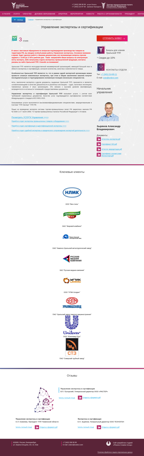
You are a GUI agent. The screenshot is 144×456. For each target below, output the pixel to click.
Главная (31, 19)
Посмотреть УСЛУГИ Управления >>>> (30, 117)
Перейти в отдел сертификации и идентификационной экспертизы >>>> (39, 126)
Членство (27, 14)
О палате (6, 14)
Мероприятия (76, 14)
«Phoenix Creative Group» (122, 445)
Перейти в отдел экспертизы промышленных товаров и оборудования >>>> (40, 121)
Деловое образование (45, 14)
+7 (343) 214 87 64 (79, 7)
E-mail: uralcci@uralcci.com (73, 445)
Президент (130, 14)
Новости (90, 14)
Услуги (16, 14)
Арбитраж (62, 14)
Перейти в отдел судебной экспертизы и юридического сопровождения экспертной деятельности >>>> (51, 130)
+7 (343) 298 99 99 (79, 4)
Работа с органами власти (109, 14)
